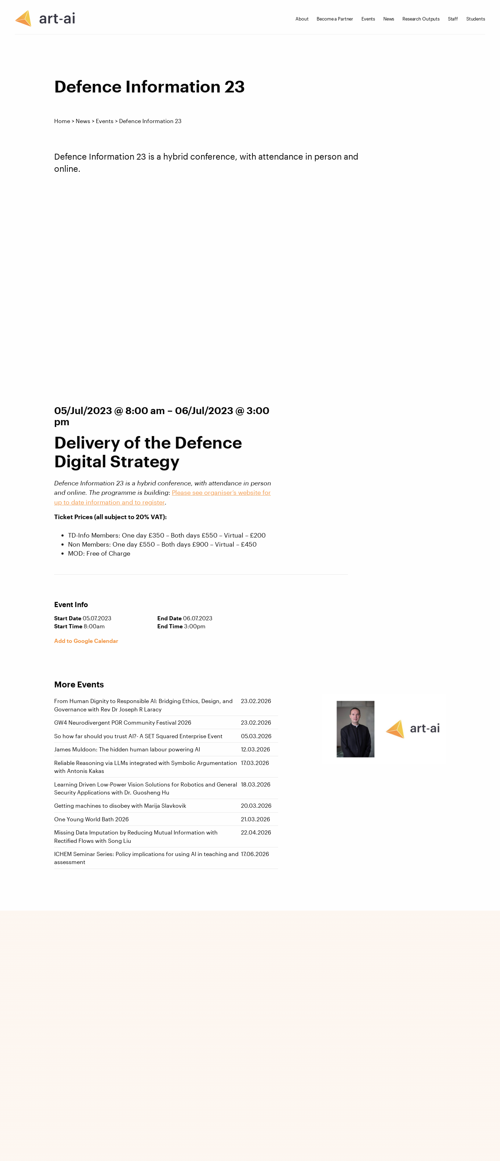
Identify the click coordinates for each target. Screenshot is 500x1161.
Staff (453, 19)
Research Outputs (421, 19)
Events (368, 19)
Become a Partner (335, 19)
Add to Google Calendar (86, 641)
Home (62, 121)
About (301, 19)
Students (475, 19)
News (388, 19)
